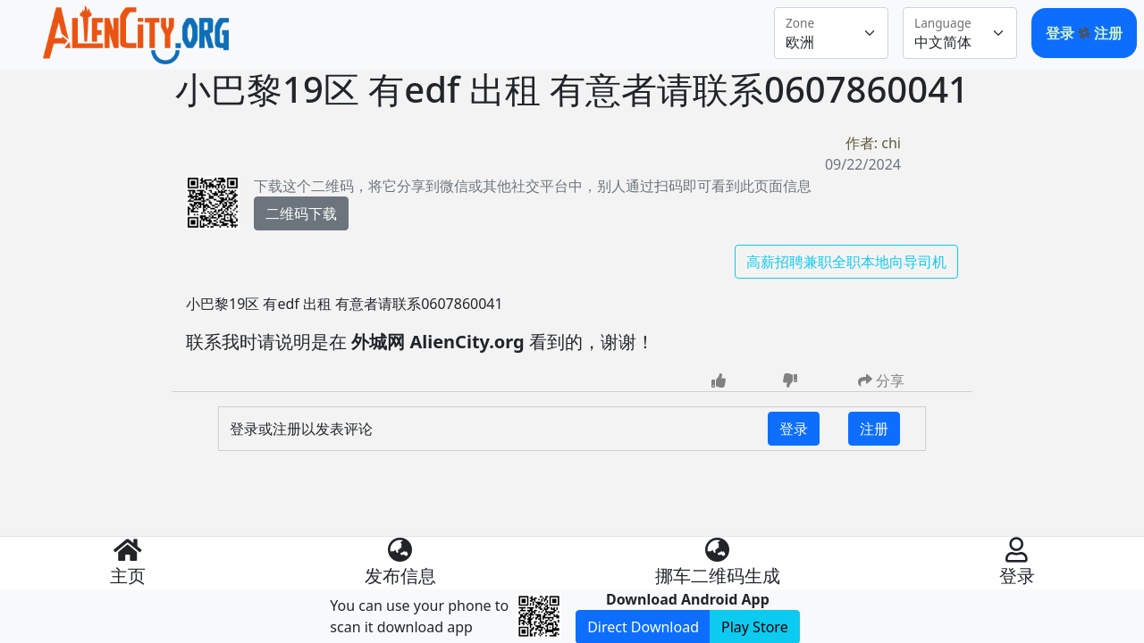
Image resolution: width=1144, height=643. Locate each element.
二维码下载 (301, 213)
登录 (1062, 33)
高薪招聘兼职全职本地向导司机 (846, 261)
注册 (1108, 33)
